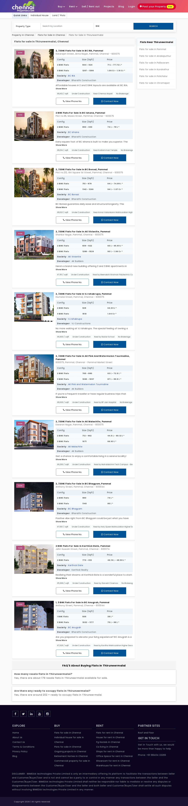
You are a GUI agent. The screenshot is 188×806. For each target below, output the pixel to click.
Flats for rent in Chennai (109, 732)
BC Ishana (73, 132)
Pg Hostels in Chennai (108, 742)
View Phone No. (72, 101)
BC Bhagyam (75, 508)
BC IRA (71, 75)
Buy (61, 7)
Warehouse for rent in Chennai (113, 765)
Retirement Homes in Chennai (71, 756)
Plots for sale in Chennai (67, 746)
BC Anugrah (74, 627)
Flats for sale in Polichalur (153, 76)
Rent (73, 7)
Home (15, 732)
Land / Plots (58, 15)
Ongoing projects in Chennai (70, 751)
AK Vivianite (74, 256)
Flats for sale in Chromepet (154, 82)
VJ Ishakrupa (75, 318)
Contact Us (18, 742)
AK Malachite (75, 446)
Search (153, 26)
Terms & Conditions (23, 746)
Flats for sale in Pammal (152, 49)
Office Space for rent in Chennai (114, 756)
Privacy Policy (19, 751)
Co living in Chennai (107, 746)
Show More (61, 88)
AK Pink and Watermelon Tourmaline (88, 384)
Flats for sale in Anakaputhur (155, 56)
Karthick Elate (75, 565)
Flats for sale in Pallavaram (154, 62)
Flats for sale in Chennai (67, 732)
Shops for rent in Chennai (110, 751)
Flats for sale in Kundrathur (154, 69)
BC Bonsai (73, 194)
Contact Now (109, 101)
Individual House (40, 15)
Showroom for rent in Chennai (113, 760)
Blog (14, 756)
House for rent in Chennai (110, 737)
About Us (17, 737)
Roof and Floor (146, 732)
